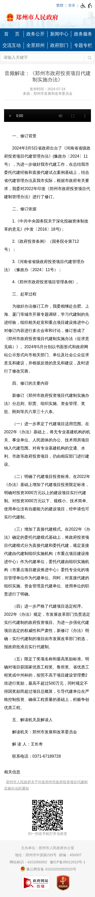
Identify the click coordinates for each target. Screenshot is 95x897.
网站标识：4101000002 (28, 862)
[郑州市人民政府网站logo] (47, 15)
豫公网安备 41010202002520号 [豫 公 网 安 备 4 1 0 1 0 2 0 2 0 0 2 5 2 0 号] (48, 868)
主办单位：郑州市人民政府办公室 (47, 848)
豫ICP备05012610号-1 (67, 862)
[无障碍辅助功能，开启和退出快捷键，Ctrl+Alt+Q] (86, 6)
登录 (71, 5)
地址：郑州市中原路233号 (35, 855)
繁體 (59, 5)
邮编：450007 (70, 855)
